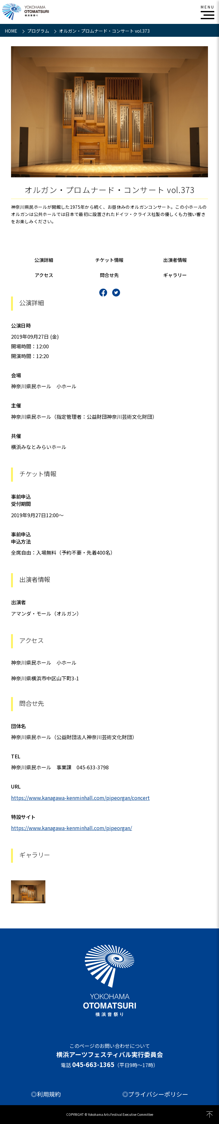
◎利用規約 (46, 1094)
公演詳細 (43, 260)
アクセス (44, 275)
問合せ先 (109, 275)
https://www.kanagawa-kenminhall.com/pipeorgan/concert (80, 797)
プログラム (38, 30)
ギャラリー (175, 275)
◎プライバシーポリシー (155, 1094)
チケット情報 (109, 260)
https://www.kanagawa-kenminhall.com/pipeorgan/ (71, 828)
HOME (11, 30)
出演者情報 (175, 260)
